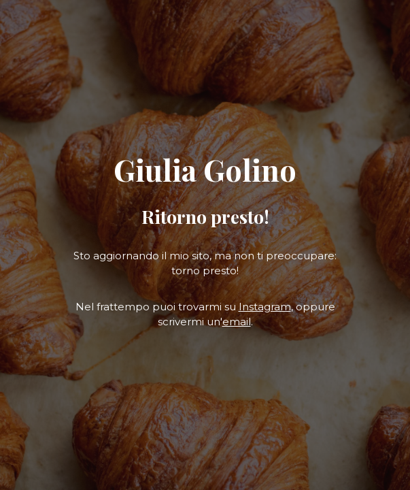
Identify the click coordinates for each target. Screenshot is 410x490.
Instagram (265, 306)
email (236, 321)
